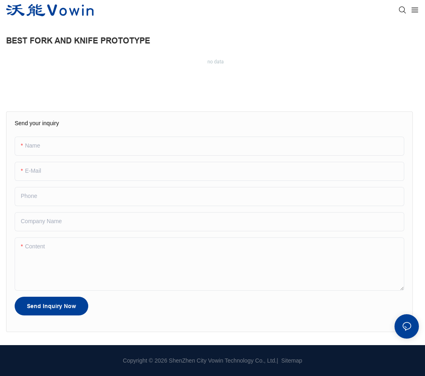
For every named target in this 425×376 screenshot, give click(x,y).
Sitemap (291, 360)
